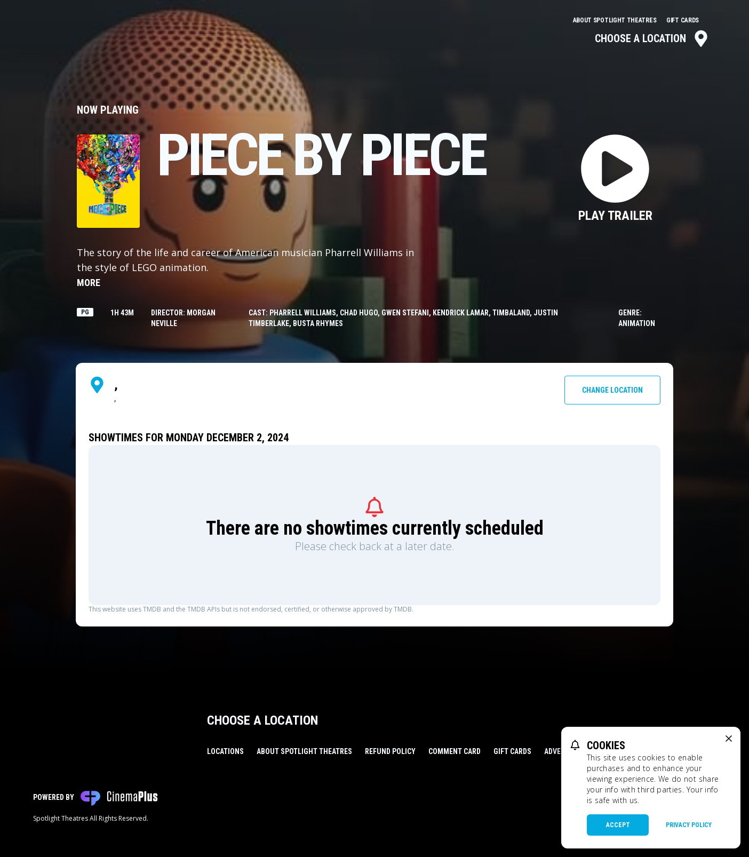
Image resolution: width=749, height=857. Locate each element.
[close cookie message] (728, 738)
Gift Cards (682, 20)
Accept (618, 825)
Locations (225, 751)
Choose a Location (652, 38)
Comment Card (454, 751)
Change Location (612, 390)
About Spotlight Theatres (615, 20)
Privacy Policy (689, 825)
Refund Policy (390, 751)
